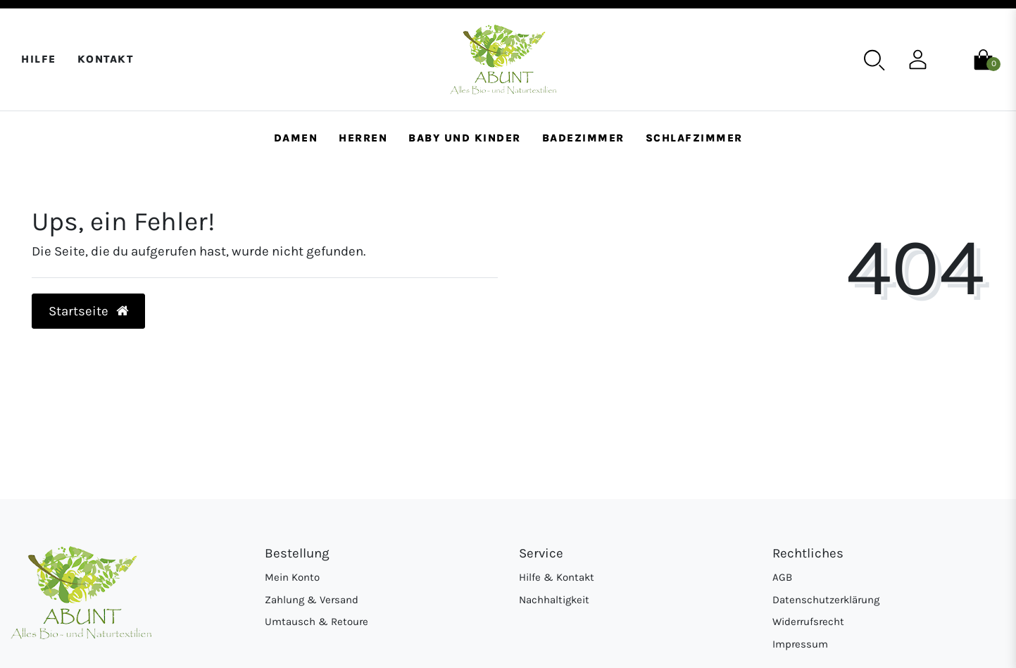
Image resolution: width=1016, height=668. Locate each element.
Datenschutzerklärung (825, 599)
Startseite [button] (89, 311)
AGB (782, 577)
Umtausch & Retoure (316, 621)
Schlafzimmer (694, 138)
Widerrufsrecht (808, 621)
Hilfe (38, 59)
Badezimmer (583, 138)
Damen (296, 138)
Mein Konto (292, 577)
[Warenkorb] (983, 58)
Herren (363, 138)
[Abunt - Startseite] (503, 59)
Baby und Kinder (464, 138)
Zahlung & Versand (311, 599)
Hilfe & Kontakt (556, 577)
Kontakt (105, 59)
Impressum (800, 644)
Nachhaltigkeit (554, 599)
